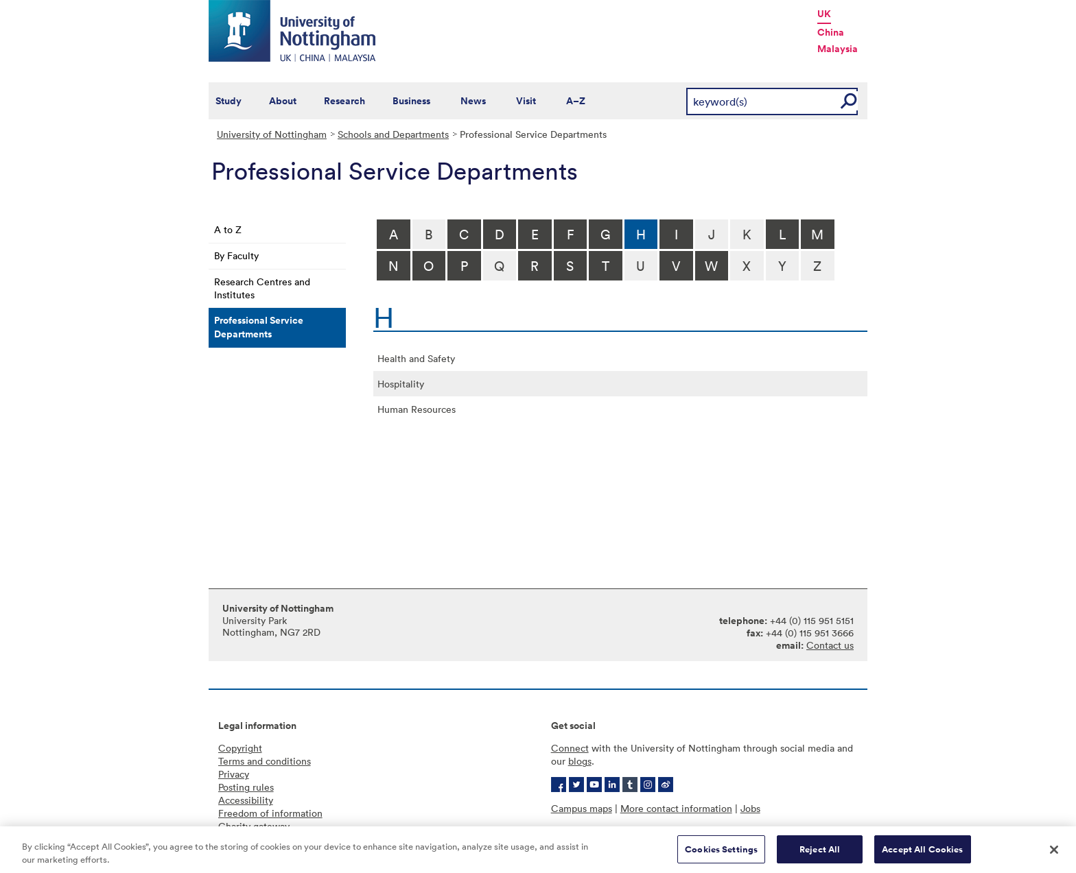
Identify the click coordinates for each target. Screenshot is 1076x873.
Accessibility (245, 799)
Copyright (240, 747)
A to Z (228, 229)
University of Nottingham (272, 134)
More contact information (676, 808)
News (473, 101)
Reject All (819, 854)
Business (411, 101)
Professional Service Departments (258, 327)
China (830, 32)
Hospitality (400, 383)
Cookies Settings (721, 854)
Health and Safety (416, 358)
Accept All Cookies (922, 854)
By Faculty (236, 255)
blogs (580, 760)
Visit (526, 101)
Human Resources (416, 409)
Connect (570, 747)
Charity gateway (254, 826)
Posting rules (246, 786)
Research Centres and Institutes (262, 288)
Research (344, 101)
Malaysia (837, 49)
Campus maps (581, 808)
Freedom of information (270, 813)
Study (228, 101)
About (282, 101)
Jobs (750, 808)
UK (824, 14)
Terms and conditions (264, 760)
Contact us (830, 644)
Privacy (233, 773)
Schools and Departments (393, 134)
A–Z (575, 101)
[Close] (1054, 854)
